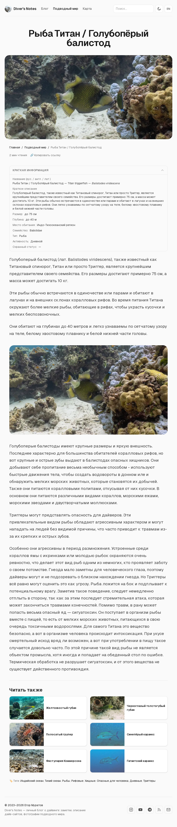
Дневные (136, 781)
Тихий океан (53, 781)
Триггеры (149, 781)
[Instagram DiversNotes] (131, 810)
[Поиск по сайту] (133, 9)
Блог (44, 9)
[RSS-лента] (159, 810)
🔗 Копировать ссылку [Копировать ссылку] (45, 155)
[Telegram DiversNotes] (150, 810)
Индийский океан (32, 781)
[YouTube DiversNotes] (140, 810)
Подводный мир (65, 9)
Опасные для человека (112, 781)
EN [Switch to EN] (168, 9)
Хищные (90, 781)
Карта (87, 9)
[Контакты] (168, 810)
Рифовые (77, 781)
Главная (14, 147)
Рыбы (66, 781)
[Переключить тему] (159, 9)
